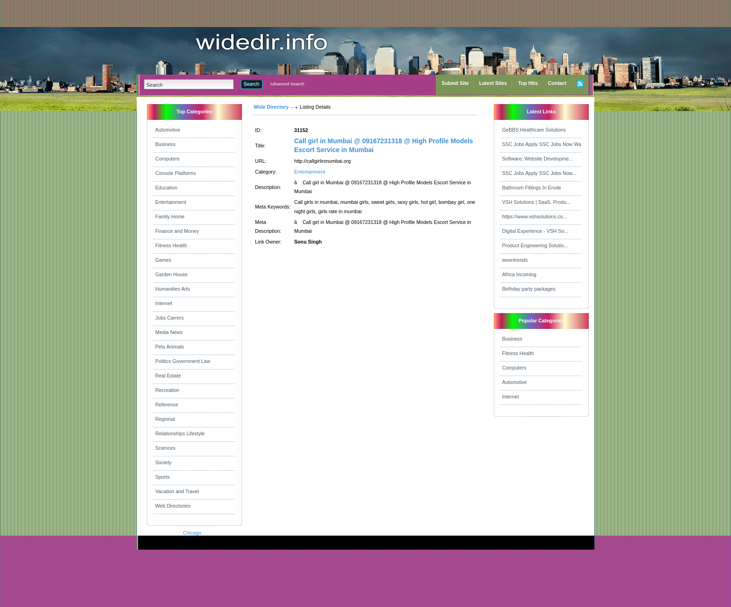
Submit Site (455, 83)
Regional (165, 419)
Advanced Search (287, 84)
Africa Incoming (519, 274)
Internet (163, 303)
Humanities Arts (172, 289)
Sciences (165, 448)
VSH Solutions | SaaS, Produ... (536, 202)
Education (166, 187)
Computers (167, 158)
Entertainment (170, 202)
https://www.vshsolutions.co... (534, 216)
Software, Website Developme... (537, 158)
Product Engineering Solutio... (535, 245)
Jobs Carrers (169, 318)
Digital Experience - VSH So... (535, 231)
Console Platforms (175, 173)
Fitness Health (171, 245)
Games (163, 260)
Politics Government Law (182, 361)
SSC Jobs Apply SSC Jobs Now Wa (541, 144)
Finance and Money (177, 231)
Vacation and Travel (177, 491)
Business (165, 144)
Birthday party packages (528, 289)
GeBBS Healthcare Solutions (534, 130)
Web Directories (173, 506)
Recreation (167, 390)
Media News (169, 332)
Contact (557, 83)
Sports (162, 477)
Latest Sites (493, 83)
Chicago (192, 533)
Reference (166, 404)
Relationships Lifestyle (180, 433)
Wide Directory (271, 107)
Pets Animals (169, 346)
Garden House (171, 274)
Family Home (170, 216)
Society (163, 462)
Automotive (167, 130)
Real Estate (168, 375)
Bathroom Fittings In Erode (531, 187)
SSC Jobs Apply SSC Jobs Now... (539, 173)
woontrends (515, 260)
